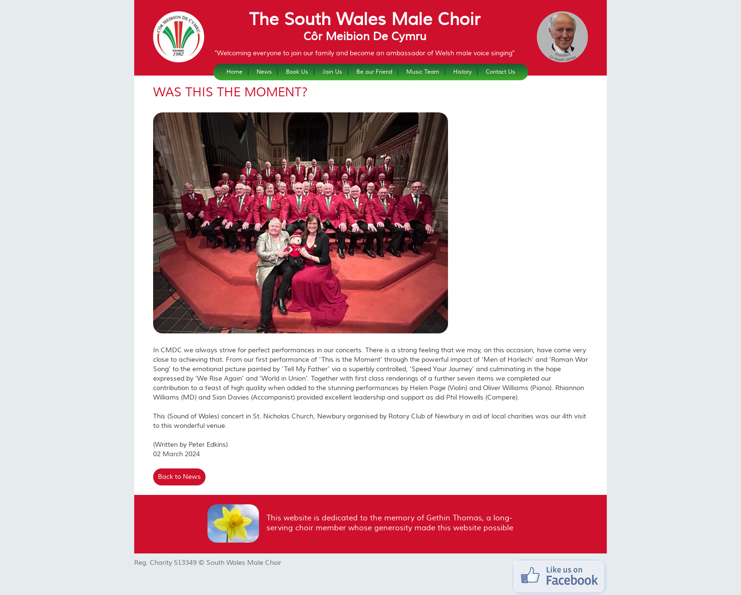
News (264, 72)
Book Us (297, 72)
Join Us (332, 72)
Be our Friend (374, 72)
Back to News (179, 477)
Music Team (422, 72)
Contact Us (500, 72)
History (462, 72)
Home (234, 72)
